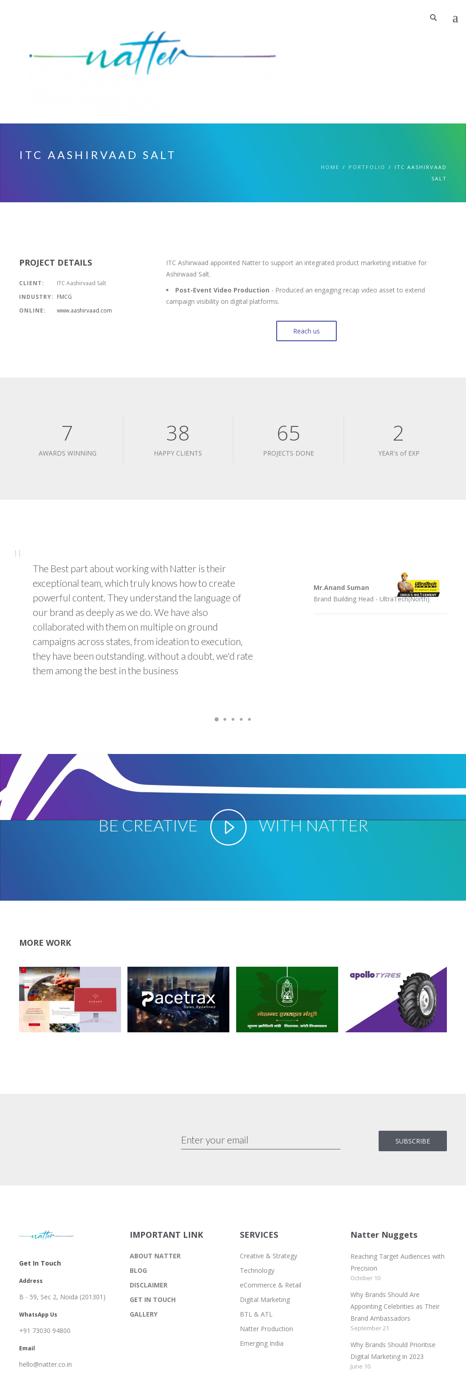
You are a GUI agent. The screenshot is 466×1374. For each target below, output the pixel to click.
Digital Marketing (265, 1299)
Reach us (306, 331)
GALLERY (143, 1314)
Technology (257, 1270)
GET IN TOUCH (153, 1299)
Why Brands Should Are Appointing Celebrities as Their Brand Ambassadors (395, 1306)
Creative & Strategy (268, 1255)
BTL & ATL (256, 1314)
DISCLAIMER (148, 1285)
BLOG (138, 1270)
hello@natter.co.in (45, 1364)
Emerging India (262, 1343)
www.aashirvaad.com (84, 310)
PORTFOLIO (367, 167)
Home (330, 167)
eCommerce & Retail (270, 1285)
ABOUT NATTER (155, 1255)
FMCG (64, 297)
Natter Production (266, 1328)
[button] (66, 1003)
